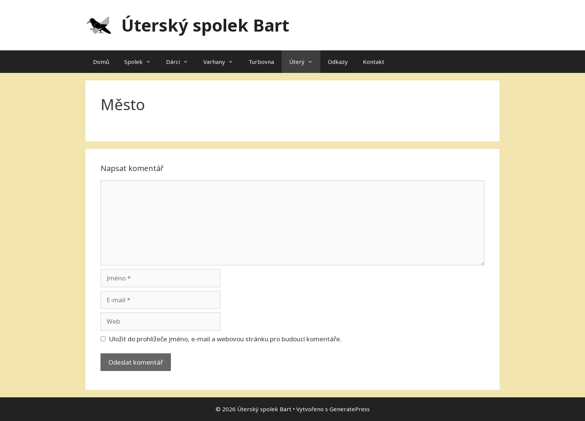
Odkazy (338, 61)
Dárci (181, 61)
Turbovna (261, 61)
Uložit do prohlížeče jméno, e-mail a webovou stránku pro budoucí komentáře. (225, 339)
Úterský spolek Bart (205, 25)
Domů (101, 61)
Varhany (222, 61)
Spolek (141, 61)
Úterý (304, 61)
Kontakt (373, 61)
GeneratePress (349, 409)
